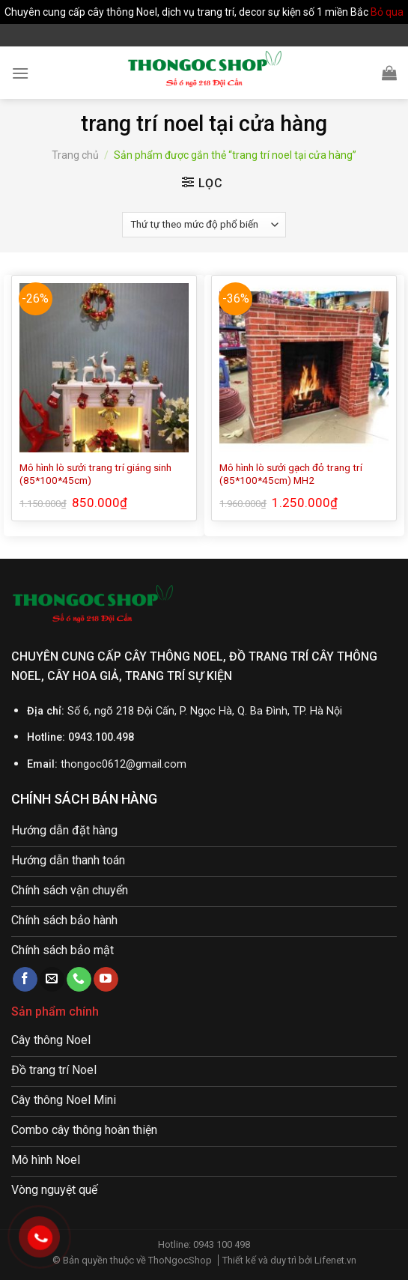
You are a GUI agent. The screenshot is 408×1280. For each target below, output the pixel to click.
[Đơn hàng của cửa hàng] (204, 224)
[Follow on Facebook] (25, 979)
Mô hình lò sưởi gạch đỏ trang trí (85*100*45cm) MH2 (290, 474)
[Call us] (79, 979)
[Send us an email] (52, 979)
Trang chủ (75, 155)
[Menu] (20, 73)
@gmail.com (156, 764)
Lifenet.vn (335, 1260)
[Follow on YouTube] (106, 979)
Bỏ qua (387, 12)
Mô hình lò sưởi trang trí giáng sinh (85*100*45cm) (95, 474)
